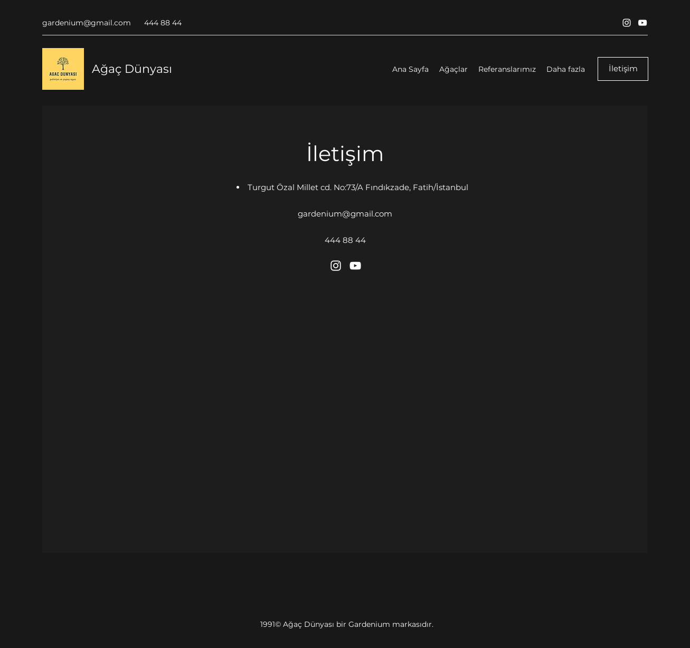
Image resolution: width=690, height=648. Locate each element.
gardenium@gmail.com (86, 22)
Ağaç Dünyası (132, 69)
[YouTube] (642, 22)
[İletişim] (623, 69)
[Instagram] (626, 22)
